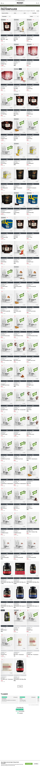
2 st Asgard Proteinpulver (31, 187)
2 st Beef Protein (4, 434)
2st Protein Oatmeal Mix (18, 557)
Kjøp (7, 35)
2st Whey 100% (29, 39)
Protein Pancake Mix (18, 286)
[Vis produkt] (3, 37)
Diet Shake (16, 237)
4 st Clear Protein (4, 286)
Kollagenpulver (16, 163)
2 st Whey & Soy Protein (5, 458)
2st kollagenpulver (30, 163)
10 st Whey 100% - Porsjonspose (7, 679)
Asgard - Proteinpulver (18, 187)
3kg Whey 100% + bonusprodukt (20, 409)
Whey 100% (16, 39)
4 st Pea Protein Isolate (5, 335)
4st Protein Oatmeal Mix (31, 557)
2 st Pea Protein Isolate (31, 311)
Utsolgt (7, 650)
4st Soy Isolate (3, 163)
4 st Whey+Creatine (17, 532)
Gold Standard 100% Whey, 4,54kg (20, 582)
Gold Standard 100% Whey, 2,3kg (7, 582)
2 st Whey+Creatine (4, 532)
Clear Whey (16, 88)
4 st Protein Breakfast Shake (6, 360)
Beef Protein (29, 409)
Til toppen (20, 686)
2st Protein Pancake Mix (31, 286)
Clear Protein (16, 261)
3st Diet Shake (3, 261)
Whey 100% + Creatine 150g (32, 531)
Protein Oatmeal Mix (5, 557)
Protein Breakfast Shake (18, 335)
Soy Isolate (16, 138)
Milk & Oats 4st (16, 508)
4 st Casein (3, 88)
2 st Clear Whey (29, 88)
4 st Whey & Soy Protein (18, 458)
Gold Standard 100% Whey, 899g (20, 679)
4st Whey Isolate (4, 138)
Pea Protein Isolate (17, 311)
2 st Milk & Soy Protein (31, 360)
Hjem (1, 7)
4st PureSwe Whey (4, 237)
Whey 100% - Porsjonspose (19, 654)
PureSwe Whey (16, 212)
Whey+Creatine (29, 508)
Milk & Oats (29, 483)
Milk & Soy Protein (17, 360)
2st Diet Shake (29, 237)
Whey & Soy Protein (30, 434)
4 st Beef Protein (17, 434)
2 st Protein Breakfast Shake (32, 335)
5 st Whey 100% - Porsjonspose (32, 654)
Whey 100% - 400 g (4, 39)
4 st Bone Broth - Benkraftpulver (20, 483)
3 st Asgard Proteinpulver (5, 212)
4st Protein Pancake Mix (5, 311)
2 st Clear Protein (30, 261)
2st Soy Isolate (29, 138)
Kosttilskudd (5, 7)
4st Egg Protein (4, 654)
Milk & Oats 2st (4, 508)
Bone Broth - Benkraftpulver (32, 458)
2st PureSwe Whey (30, 212)
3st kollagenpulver (4, 187)
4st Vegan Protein (4, 409)
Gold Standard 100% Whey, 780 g (33, 582)
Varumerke (4, 16)
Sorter (31, 16)
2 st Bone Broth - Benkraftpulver (7, 483)
